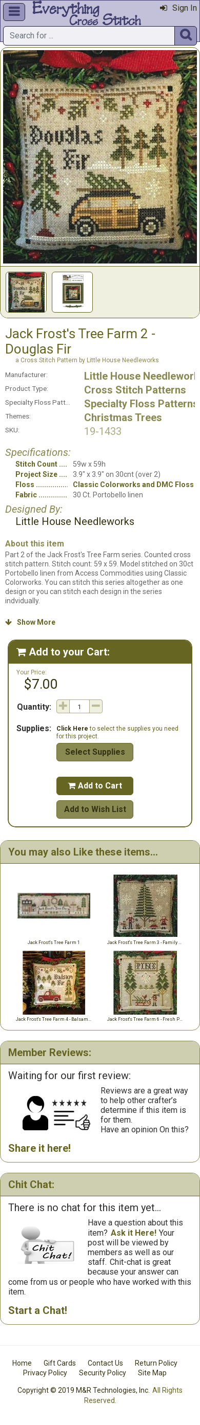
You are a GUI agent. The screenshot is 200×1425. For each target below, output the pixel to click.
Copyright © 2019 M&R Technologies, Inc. (83, 1390)
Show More (30, 622)
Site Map (152, 1373)
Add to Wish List (95, 809)
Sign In (178, 8)
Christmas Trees (123, 417)
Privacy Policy (45, 1373)
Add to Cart (95, 786)
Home (22, 1363)
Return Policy (156, 1363)
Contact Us (105, 1363)
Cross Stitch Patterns (135, 390)
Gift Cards (60, 1363)
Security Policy (102, 1373)
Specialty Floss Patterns (141, 404)
